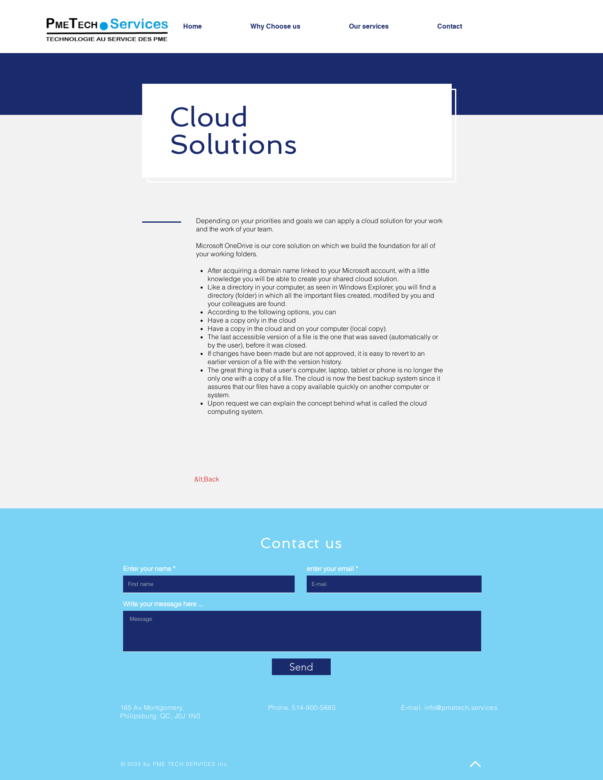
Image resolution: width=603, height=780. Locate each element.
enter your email (330, 568)
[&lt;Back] (207, 479)
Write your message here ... (163, 603)
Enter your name (147, 568)
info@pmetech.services (460, 707)
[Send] (301, 667)
